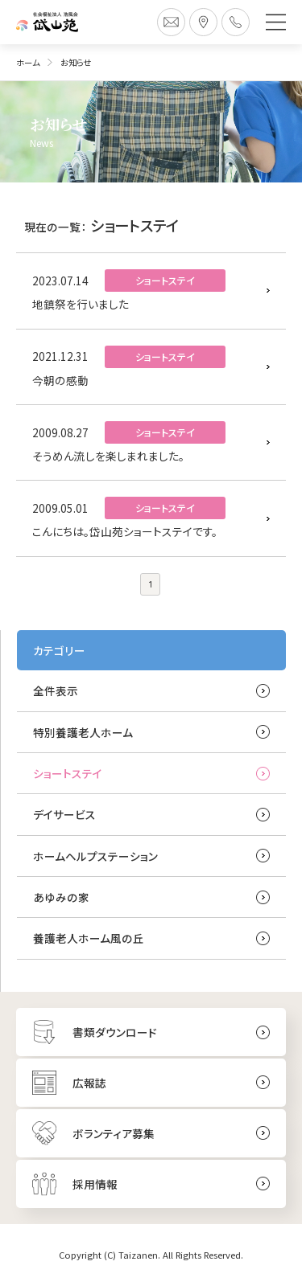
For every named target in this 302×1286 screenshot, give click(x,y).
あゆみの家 (61, 897)
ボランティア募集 (113, 1133)
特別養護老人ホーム (83, 732)
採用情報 (95, 1184)
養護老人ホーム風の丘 (88, 938)
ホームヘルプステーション (95, 856)
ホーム (27, 62)
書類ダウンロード (114, 1032)
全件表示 (55, 690)
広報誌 (89, 1083)
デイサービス (64, 814)
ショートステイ (67, 773)
